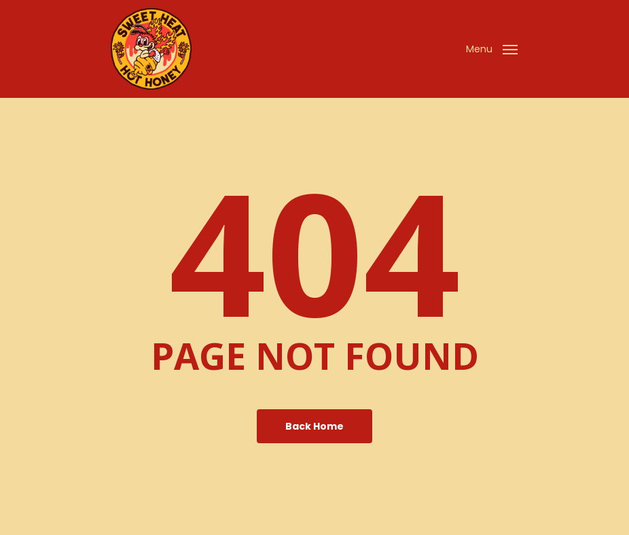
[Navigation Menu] (492, 47)
